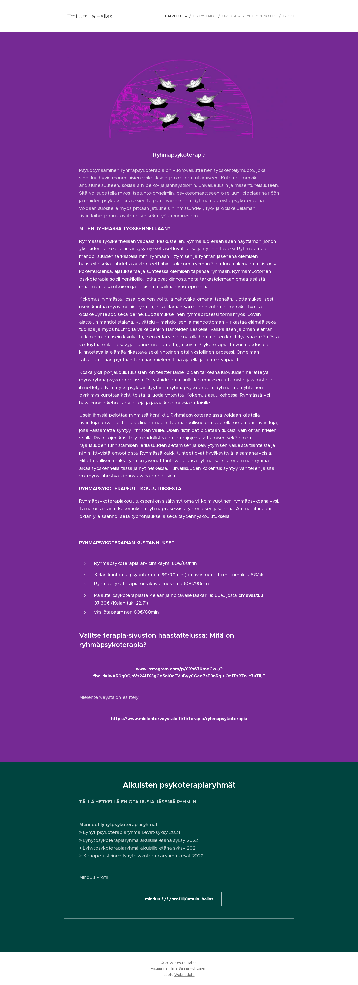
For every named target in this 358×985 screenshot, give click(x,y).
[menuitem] (177, 16)
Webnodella (184, 974)
